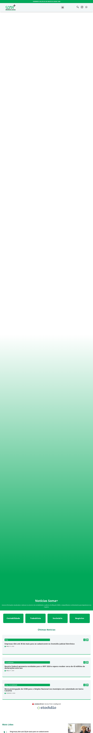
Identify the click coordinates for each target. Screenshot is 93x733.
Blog (6, 640)
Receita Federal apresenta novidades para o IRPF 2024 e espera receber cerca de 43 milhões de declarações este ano (45, 667)
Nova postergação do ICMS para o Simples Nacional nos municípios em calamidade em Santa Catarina (44, 690)
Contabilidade (9, 662)
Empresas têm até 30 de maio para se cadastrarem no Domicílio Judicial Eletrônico (40, 644)
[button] (62, 7)
